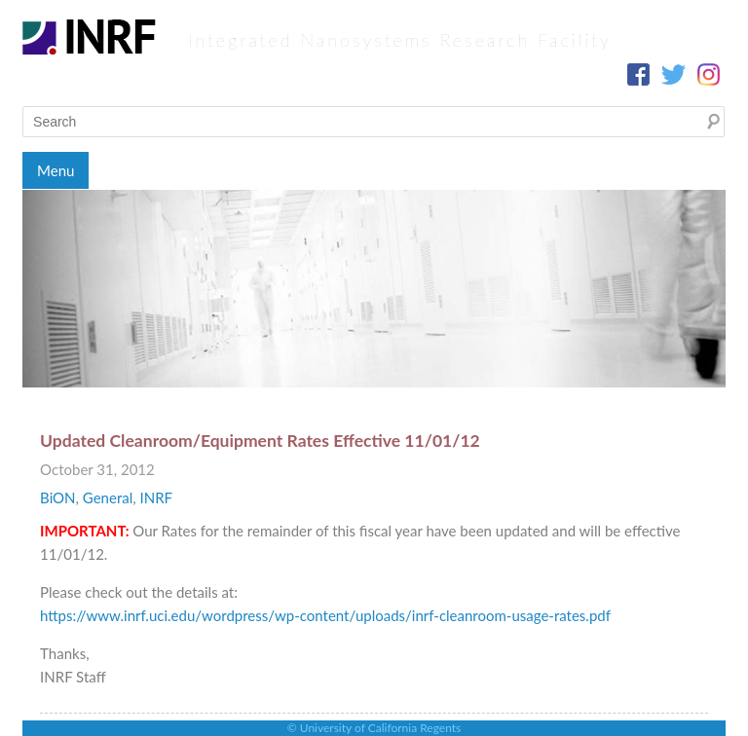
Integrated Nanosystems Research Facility (400, 40)
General (107, 497)
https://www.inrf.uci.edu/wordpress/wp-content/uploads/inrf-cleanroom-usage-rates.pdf (325, 615)
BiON (57, 497)
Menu (55, 170)
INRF (155, 497)
